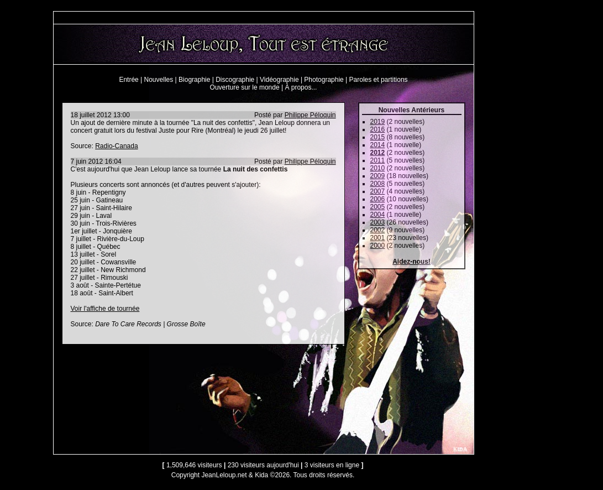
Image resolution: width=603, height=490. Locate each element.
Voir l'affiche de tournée (105, 308)
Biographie (194, 80)
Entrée (128, 80)
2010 (377, 168)
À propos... (301, 87)
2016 (377, 129)
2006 (377, 199)
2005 (377, 207)
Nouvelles (159, 80)
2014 (377, 145)
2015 (377, 137)
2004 (377, 214)
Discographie (235, 80)
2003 (377, 222)
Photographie (323, 80)
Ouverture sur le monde (245, 87)
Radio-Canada (116, 146)
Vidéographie (279, 80)
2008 (377, 183)
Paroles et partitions (378, 80)
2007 (377, 191)
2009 (377, 176)
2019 (377, 122)
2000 (377, 245)
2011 (377, 160)
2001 (377, 238)
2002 (377, 230)
